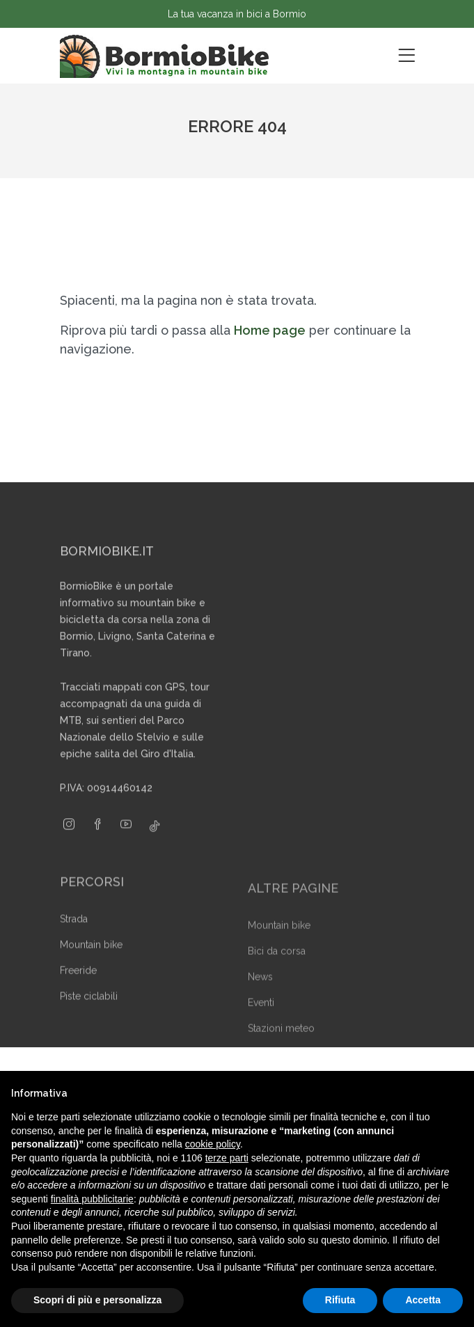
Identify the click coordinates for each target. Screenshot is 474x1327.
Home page (270, 330)
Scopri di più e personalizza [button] (97, 1299)
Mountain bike (91, 965)
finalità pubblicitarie (92, 1199)
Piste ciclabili (89, 1016)
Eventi (261, 1022)
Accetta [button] (423, 1299)
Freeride (78, 990)
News (260, 996)
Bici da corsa (277, 970)
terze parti (226, 1157)
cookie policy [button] (212, 1144)
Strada (74, 939)
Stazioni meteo (281, 1048)
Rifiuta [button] (340, 1299)
